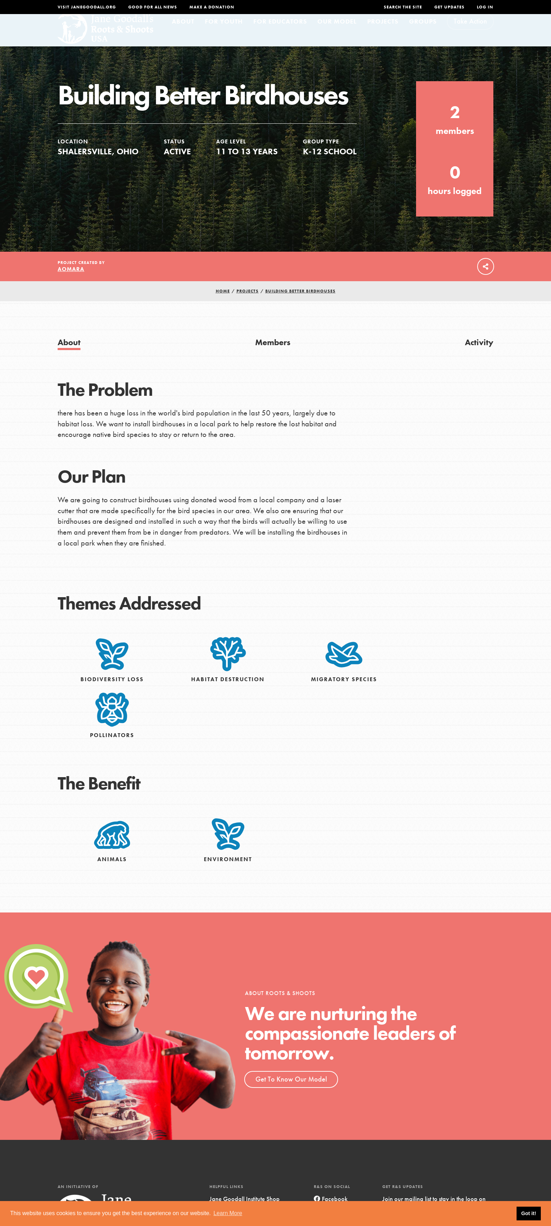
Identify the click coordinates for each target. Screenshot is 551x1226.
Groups (423, 34)
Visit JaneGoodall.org (87, 7)
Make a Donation (211, 7)
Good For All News (152, 7)
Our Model (337, 34)
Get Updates (449, 7)
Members (272, 354)
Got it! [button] (528, 1213)
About (183, 34)
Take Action (470, 33)
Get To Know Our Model (291, 1092)
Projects (382, 34)
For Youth (224, 34)
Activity (479, 354)
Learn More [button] (227, 1213)
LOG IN (485, 7)
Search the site (403, 7)
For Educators (280, 34)
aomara (71, 282)
